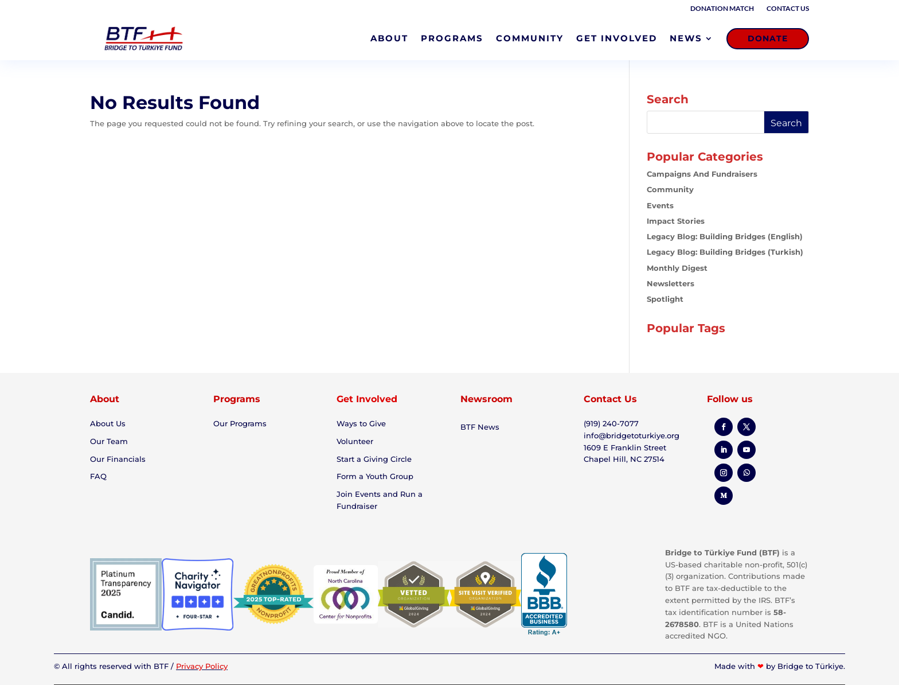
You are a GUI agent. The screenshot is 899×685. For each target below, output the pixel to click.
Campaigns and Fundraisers (702, 173)
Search (786, 123)
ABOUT (389, 38)
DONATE (768, 38)
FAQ (98, 476)
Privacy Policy (202, 666)
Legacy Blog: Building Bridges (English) (725, 236)
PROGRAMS (452, 38)
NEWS (686, 38)
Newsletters (670, 283)
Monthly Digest (677, 268)
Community (670, 189)
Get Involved (367, 399)
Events (660, 205)
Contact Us (788, 9)
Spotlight (665, 298)
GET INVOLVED (616, 38)
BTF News (479, 426)
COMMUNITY (530, 38)
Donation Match (722, 9)
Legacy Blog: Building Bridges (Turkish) (725, 251)
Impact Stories (676, 220)
